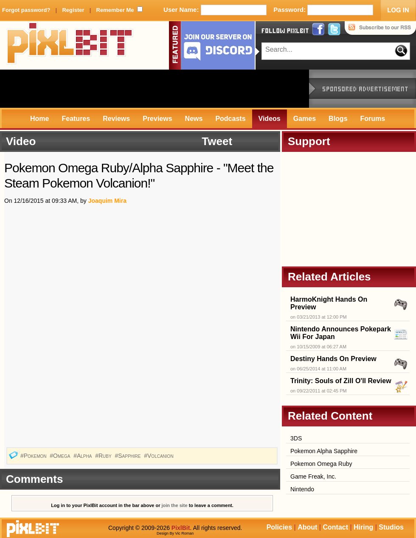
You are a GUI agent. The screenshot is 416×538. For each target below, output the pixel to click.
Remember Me (115, 10)
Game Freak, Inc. (313, 476)
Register (73, 10)
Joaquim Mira (107, 200)
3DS (296, 438)
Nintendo (302, 489)
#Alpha (83, 455)
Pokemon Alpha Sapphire (323, 451)
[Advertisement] (154, 89)
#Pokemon (34, 455)
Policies (279, 527)
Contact (335, 527)
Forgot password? (26, 10)
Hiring (363, 527)
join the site (175, 505)
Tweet (217, 141)
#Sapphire (128, 455)
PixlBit (70, 45)
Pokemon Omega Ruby (321, 463)
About (307, 527)
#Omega (61, 455)
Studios (391, 527)
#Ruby (104, 455)
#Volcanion (159, 455)
